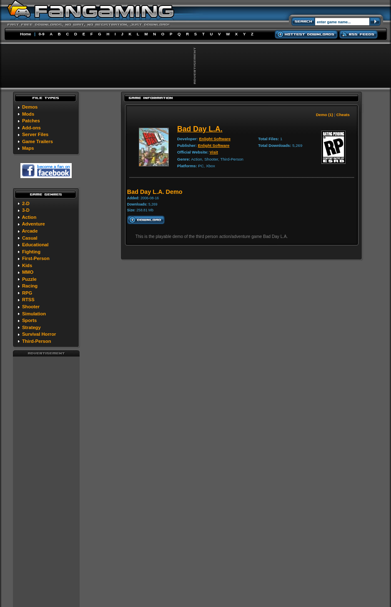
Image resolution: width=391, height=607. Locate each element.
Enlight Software (215, 138)
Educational (35, 244)
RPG (27, 292)
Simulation (34, 313)
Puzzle (29, 279)
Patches (31, 120)
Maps (28, 148)
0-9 (42, 34)
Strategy (31, 327)
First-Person (36, 258)
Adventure (33, 223)
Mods (28, 113)
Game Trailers (37, 141)
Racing (30, 285)
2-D (26, 203)
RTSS (28, 299)
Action (29, 217)
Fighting (31, 251)
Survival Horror (39, 334)
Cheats (343, 114)
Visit (214, 152)
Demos (30, 106)
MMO (27, 272)
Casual (30, 237)
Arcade (30, 230)
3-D (26, 210)
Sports (29, 320)
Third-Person (36, 341)
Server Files (35, 134)
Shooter (31, 306)
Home (25, 34)
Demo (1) (324, 114)
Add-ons (31, 127)
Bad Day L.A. (200, 129)
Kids (27, 265)
